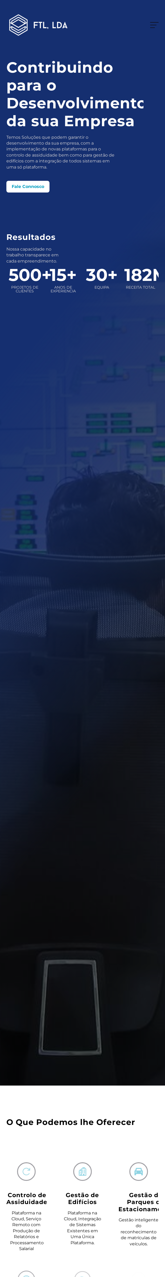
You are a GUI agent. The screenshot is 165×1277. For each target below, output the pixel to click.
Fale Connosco (28, 186)
